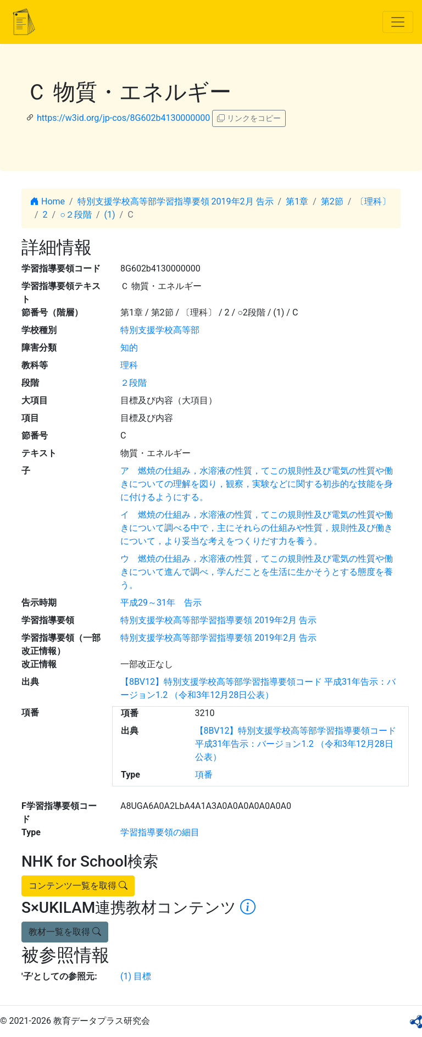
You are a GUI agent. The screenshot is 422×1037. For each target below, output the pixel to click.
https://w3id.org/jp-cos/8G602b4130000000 (123, 118)
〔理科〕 (373, 201)
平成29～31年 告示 (161, 602)
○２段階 (76, 214)
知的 (129, 347)
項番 (204, 774)
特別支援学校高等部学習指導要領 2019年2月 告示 (175, 201)
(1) (109, 214)
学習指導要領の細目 (159, 832)
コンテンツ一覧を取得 (78, 885)
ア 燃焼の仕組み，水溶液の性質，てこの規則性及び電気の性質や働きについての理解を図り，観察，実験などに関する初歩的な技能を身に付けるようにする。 (256, 483)
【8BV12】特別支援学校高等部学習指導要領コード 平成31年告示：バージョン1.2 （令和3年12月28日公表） (296, 743)
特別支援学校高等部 (159, 330)
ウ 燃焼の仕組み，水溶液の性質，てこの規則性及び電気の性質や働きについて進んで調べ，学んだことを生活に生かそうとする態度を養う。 (256, 571)
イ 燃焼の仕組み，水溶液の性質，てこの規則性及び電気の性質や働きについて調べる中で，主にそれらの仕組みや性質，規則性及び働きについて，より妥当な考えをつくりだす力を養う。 (256, 527)
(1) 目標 (135, 976)
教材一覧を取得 (65, 932)
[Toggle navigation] (397, 22)
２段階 (133, 383)
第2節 (332, 201)
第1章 (297, 201)
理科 (129, 365)
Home (47, 201)
